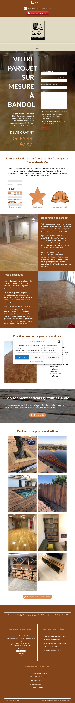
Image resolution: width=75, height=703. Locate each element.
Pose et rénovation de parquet (37, 673)
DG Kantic (17, 700)
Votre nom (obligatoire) (54, 72)
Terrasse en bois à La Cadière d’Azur (55, 643)
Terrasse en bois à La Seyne (52, 650)
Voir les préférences (53, 357)
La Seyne (55, 371)
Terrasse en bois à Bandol (52, 647)
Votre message (54, 92)
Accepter (22, 357)
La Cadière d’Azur (55, 374)
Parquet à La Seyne (36, 680)
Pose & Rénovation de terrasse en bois (54, 636)
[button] (59, 342)
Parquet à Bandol (37, 687)
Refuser (37, 357)
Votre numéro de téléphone (54, 86)
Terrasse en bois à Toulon (52, 639)
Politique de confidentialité (36, 361)
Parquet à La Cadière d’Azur (38, 677)
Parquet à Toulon (35, 684)
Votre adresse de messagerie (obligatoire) (54, 79)
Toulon (55, 369)
